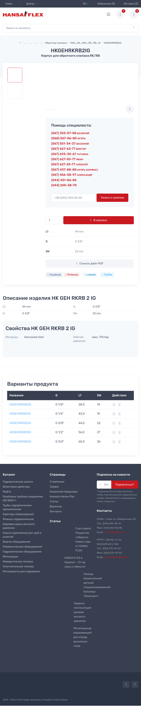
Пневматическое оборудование (22, 546)
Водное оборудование (16, 541)
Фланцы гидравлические (18, 519)
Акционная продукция (63, 491)
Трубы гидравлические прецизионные (17, 507)
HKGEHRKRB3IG (20, 432)
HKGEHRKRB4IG (20, 441)
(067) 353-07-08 (70, 133)
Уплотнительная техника (18, 566)
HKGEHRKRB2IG (20, 423)
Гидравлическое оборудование (22, 551)
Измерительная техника (18, 561)
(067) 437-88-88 (74, 169)
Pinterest (71, 274)
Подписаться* (124, 484)
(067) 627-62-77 (68, 148)
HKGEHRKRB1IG (20, 413)
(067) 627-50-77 (67, 159)
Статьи (54, 501)
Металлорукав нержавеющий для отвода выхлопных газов (82, 637)
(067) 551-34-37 (70, 143)
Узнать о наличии (112, 197)
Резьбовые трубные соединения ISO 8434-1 (23, 498)
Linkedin (90, 274)
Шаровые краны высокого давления (19, 526)
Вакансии (56, 506)
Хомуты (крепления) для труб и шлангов (22, 534)
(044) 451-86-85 (64, 180)
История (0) (130, 3)
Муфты (7, 491)
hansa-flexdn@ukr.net (116, 557)
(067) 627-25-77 (69, 164)
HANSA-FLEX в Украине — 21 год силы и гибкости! (74, 562)
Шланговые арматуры (16, 486)
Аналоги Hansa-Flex (62, 496)
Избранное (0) (105, 3)
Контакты (56, 511)
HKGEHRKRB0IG (20, 404)
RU (83, 3)
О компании (57, 481)
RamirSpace (61, 699)
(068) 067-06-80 (68, 138)
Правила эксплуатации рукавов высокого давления (82, 612)
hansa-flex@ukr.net (114, 532)
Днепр (29, 3)
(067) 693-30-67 (69, 154)
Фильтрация (10, 556)
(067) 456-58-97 (71, 175)
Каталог (9, 474)
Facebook (54, 274)
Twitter (107, 274)
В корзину (98, 220)
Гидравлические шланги (18, 481)
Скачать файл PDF (89, 263)
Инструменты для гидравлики (21, 571)
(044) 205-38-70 (64, 185)
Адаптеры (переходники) (18, 514)
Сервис (54, 486)
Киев (7, 3)
